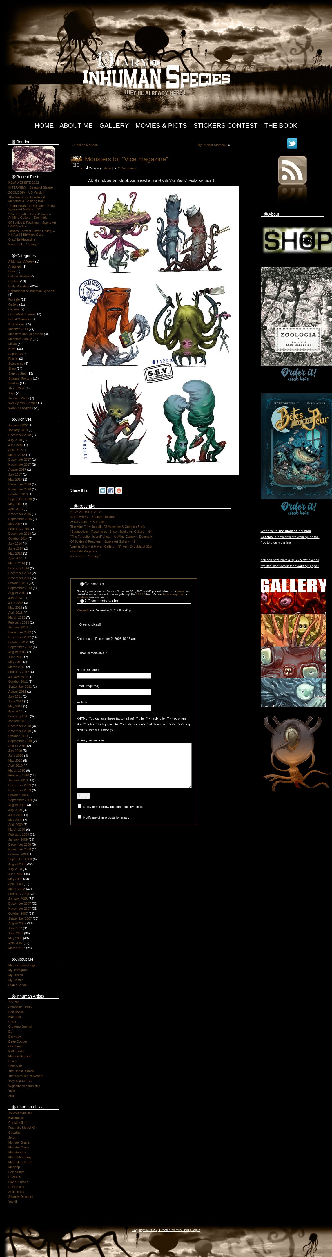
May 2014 (15, 553)
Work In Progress (20, 408)
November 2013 (19, 578)
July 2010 (15, 750)
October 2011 (18, 681)
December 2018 (19, 435)
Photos (13, 358)
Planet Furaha (18, 1182)
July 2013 (15, 597)
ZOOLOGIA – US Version (26, 192)
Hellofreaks (16, 1051)
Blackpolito (16, 1117)
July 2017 (15, 474)
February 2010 (18, 775)
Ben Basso (16, 1012)
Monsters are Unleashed (25, 334)
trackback (82, 597)
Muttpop (14, 1167)
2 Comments (127, 168)
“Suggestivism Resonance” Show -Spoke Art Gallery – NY (32, 207)
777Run (14, 1002)
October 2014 (18, 538)
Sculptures (15, 363)
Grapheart (15, 1046)
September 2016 (20, 499)
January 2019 (18, 430)
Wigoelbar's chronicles (24, 1086)
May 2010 (15, 760)
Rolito (12, 1061)
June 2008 (15, 874)
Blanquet (14, 1016)
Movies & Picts (161, 125)
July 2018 (15, 440)
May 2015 (15, 523)
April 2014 (15, 558)
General (14, 309)
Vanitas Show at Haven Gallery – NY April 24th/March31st (31, 232)
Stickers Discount (20, 1196)
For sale (14, 299)
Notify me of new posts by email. (106, 826)
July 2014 (15, 543)
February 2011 (18, 716)
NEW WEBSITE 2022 (23, 182)
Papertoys (15, 353)
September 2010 (20, 741)
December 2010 (19, 726)
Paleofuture (16, 1172)
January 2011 (18, 721)
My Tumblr (15, 975)
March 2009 (16, 829)
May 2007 (15, 938)
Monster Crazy (18, 1147)
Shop (12, 368)
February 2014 (18, 568)
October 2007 (18, 913)
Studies (13, 383)
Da (10, 1031)
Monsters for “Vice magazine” (126, 159)
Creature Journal (20, 1026)
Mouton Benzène (20, 1056)
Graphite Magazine (21, 239)
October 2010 (18, 736)
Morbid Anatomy (19, 1157)
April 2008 (15, 884)
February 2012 (18, 671)
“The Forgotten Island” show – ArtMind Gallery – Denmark (29, 215)
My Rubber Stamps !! (212, 145)
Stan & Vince (17, 985)
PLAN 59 (14, 1177)
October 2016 (18, 494)
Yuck (11, 1090)
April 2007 (15, 943)
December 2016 (19, 484)
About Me (76, 125)
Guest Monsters (19, 319)
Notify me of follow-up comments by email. (113, 815)
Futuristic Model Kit (22, 1127)
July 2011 (15, 696)
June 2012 (15, 657)
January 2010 (18, 780)
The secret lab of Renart (25, 1076)
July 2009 (15, 810)
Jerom (12, 1137)
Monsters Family (20, 339)
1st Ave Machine (20, 1113)
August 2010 (17, 745)
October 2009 (18, 795)
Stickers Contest (226, 125)
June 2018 (15, 445)
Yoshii (12, 1201)
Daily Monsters (19, 286)
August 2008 (17, 864)
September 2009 (20, 800)
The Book (280, 125)
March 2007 (16, 948)
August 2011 (17, 691)
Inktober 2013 (18, 329)
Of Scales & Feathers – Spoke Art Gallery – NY (103, 541)
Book (12, 271)
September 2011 (20, 686)
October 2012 (18, 642)
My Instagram (18, 970)
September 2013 (20, 588)
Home (44, 125)
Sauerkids (15, 1066)
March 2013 (16, 617)
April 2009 (15, 824)
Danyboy (14, 1036)
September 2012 (20, 647)
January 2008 (18, 898)
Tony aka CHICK (20, 1081)
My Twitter (15, 980)
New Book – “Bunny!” (23, 244)
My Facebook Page (22, 965)
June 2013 (15, 602)
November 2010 (19, 731)
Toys (11, 393)
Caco (12, 1021)
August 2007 (17, 923)
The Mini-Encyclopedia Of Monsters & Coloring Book (27, 199)
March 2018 (16, 454)
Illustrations (16, 324)
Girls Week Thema (21, 314)
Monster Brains (19, 1142)
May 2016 (15, 504)
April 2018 (15, 449)
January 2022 (18, 425)
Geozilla (14, 1132)
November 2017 (19, 464)
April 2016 (15, 509)
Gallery (114, 125)
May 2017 (15, 479)
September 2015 (20, 519)
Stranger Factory (20, 378)
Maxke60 (83, 610)
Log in (196, 1230)
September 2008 (20, 859)
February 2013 (18, 622)
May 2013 (15, 607)
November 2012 (19, 637)
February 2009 (18, 834)
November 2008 (19, 849)
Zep (11, 1095)
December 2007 (19, 903)
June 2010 (15, 755)
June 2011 (15, 701)
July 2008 (15, 869)
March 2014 (16, 563)
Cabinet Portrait (19, 276)
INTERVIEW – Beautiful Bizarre (30, 187)
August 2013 (17, 593)
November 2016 (19, 489)
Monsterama (17, 1152)
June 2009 (15, 815)
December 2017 (19, 459)
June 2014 (15, 548)
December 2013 (19, 573)
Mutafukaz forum (20, 1162)
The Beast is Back (21, 1071)
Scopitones (16, 1191)
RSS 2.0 (141, 594)
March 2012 (16, 667)
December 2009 (19, 785)
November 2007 (19, 908)
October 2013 (18, 583)
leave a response (173, 594)
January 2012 (18, 676)
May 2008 (15, 879)
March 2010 (16, 770)
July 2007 (15, 928)
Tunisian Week (18, 398)
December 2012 (19, 632)
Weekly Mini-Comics (22, 403)
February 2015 (18, 528)
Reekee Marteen (86, 145)
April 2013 (15, 612)
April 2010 (15, 765)
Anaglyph (15, 266)
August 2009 (17, 805)
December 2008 (19, 844)
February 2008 (18, 893)
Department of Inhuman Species (31, 291)
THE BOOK (16, 388)
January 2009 (18, 839)
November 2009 (19, 790)
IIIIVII (185, 1230)
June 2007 (15, 933)
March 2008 (16, 889)
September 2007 (20, 918)
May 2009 (15, 819)
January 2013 (18, 627)
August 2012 (17, 652)
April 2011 (15, 711)
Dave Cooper (17, 1041)
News (12, 349)
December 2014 (19, 533)
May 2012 (15, 662)
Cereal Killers (17, 1122)
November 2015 (19, 514)
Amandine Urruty (20, 1007)
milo (179, 1230)
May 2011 (15, 706)
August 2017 (17, 469)
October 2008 (18, 854)
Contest (13, 281)
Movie (12, 344)
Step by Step (17, 373)
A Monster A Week (21, 261)
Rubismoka (16, 1187)
